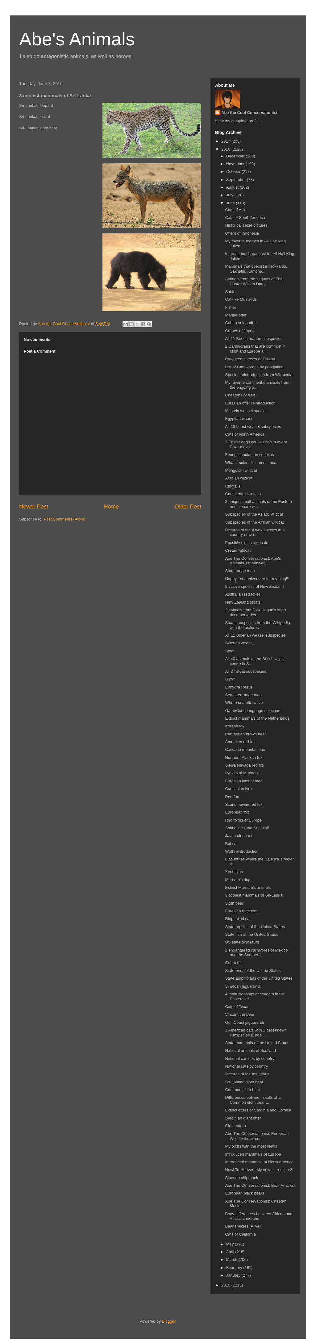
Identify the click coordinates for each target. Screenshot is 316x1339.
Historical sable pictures (246, 225)
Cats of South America (245, 217)
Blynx (230, 679)
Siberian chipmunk (241, 1177)
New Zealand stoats (242, 602)
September (236, 179)
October (234, 171)
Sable (230, 291)
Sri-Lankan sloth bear (244, 1082)
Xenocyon (234, 871)
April (230, 1251)
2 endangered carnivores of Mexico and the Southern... (256, 952)
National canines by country (249, 1058)
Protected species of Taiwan (250, 359)
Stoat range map (240, 570)
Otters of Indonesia (242, 233)
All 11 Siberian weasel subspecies (255, 635)
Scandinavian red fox (243, 804)
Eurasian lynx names (243, 781)
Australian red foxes (242, 594)
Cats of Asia (235, 209)
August (233, 187)
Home (111, 507)
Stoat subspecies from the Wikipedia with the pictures (257, 625)
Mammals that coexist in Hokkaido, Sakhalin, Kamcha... (256, 269)
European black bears (244, 1193)
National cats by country (246, 1066)
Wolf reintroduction (241, 851)
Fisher (230, 307)
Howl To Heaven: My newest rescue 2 (258, 1169)
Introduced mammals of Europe (253, 1154)
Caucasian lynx (238, 788)
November (236, 163)
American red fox (240, 741)
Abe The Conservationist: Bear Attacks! (260, 1185)
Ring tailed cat (237, 918)
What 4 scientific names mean (251, 462)
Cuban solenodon (240, 322)
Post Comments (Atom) (64, 519)
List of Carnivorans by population (254, 367)
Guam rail (233, 962)
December (236, 156)
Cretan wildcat (237, 550)
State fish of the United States (251, 934)
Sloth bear (234, 903)
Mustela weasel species (246, 410)
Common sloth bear (242, 1089)
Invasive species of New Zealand (254, 586)
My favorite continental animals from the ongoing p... (257, 385)
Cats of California (240, 1234)
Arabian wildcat (238, 478)
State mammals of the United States (257, 1042)
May (230, 1244)
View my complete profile (237, 121)
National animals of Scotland (250, 1050)
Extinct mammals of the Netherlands (257, 718)
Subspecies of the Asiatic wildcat (254, 514)
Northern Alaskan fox (243, 757)
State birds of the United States (253, 970)
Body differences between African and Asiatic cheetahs (258, 1216)
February (234, 1267)
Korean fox (234, 726)
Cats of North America (244, 434)
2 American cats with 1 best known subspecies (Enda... (255, 1032)
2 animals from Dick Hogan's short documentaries (255, 612)
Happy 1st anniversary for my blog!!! (257, 578)
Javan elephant (238, 835)
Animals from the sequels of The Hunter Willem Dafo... (253, 281)
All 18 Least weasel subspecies (253, 426)
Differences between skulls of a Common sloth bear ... (253, 1100)
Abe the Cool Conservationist (249, 112)
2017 (226, 141)
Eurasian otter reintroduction (250, 403)
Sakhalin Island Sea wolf (247, 828)
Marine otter (235, 315)
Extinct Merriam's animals (248, 887)
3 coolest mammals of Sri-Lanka (253, 895)
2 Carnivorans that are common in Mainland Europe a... (255, 349)
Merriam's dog (237, 879)
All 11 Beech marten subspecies (253, 338)
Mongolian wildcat (241, 470)
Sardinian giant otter (243, 1118)
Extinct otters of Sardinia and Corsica (258, 1110)
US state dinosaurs (242, 942)
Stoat (229, 651)
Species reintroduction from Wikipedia (258, 374)
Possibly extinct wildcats (246, 542)
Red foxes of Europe (243, 820)
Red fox (232, 796)
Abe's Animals (77, 39)
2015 (226, 1285)
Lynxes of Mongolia (242, 773)
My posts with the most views (251, 1146)
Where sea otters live (244, 702)
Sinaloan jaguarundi (242, 986)
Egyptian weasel (239, 418)
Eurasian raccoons (241, 911)
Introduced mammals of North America (259, 1162)
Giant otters (235, 1126)
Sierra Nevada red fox (244, 765)
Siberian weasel (239, 643)
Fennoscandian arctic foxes (249, 454)
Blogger (168, 1321)
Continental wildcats (243, 494)
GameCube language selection (252, 710)
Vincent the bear (239, 1014)
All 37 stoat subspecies (245, 671)
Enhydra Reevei (239, 687)
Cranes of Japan (239, 330)
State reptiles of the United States (255, 926)
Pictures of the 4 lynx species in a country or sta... (255, 532)
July (230, 195)
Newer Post (33, 507)
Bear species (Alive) (243, 1226)
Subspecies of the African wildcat (254, 522)
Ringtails (232, 486)
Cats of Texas (237, 1006)
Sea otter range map (243, 695)
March (232, 1259)
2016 (226, 149)
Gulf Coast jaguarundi (244, 1022)
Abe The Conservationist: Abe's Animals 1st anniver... (253, 561)
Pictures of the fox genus (247, 1074)
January (234, 1275)
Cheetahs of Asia (240, 395)
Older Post (188, 507)
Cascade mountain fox (245, 749)
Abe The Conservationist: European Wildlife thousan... (257, 1136)
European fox (237, 812)
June (231, 203)
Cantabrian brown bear (245, 734)
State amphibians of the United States (258, 978)
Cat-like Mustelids (241, 299)
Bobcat (231, 843)
